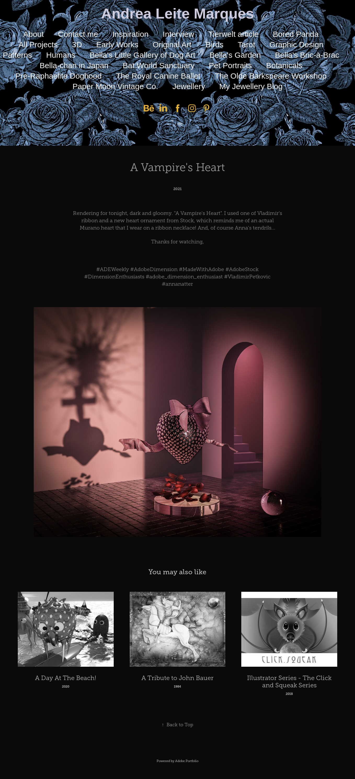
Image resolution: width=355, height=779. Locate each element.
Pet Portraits (230, 65)
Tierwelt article (233, 34)
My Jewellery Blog (251, 86)
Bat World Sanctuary (159, 65)
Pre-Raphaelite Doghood (58, 76)
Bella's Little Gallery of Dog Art (142, 55)
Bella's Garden (235, 55)
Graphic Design (296, 44)
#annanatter (177, 284)
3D (77, 44)
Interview (178, 34)
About (33, 34)
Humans (61, 55)
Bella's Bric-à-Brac (307, 55)
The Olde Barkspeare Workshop (271, 76)
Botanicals (284, 65)
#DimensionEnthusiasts (114, 276)
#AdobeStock (242, 269)
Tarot (246, 44)
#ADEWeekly (112, 269)
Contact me (78, 34)
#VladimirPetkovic (247, 276)
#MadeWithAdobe (201, 269)
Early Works (117, 44)
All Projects (38, 44)
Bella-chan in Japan (74, 65)
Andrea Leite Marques (177, 13)
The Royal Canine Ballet (158, 76)
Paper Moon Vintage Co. (115, 86)
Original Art (172, 44)
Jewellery (189, 86)
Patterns (17, 55)
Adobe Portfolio (186, 761)
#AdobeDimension (154, 269)
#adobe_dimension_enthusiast (184, 276)
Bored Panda (296, 34)
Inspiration (130, 34)
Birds (215, 44)
